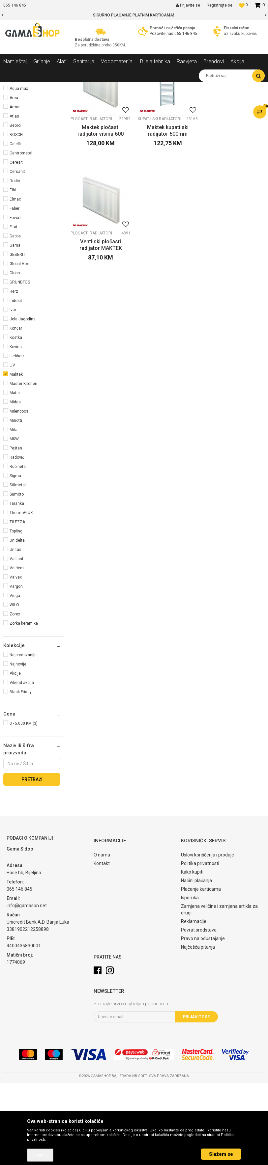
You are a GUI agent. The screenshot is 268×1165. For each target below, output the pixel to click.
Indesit (16, 382)
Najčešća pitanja (198, 1029)
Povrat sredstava (199, 1012)
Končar (16, 410)
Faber (14, 290)
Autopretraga (145, 99)
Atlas (14, 198)
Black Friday (21, 774)
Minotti (16, 502)
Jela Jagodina (23, 401)
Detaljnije (40, 1155)
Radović (17, 539)
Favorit (16, 299)
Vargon (16, 668)
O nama (102, 936)
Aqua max (19, 170)
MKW (14, 521)
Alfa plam (18, 161)
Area (14, 179)
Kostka (16, 419)
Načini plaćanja (196, 962)
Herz (14, 373)
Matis (15, 475)
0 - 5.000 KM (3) (24, 805)
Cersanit (17, 253)
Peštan (16, 530)
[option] (134, 15)
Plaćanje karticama (201, 971)
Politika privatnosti (200, 945)
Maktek (16, 456)
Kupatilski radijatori (159, 201)
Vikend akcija (22, 764)
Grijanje (14, 115)
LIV (12, 447)
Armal (15, 189)
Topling (16, 613)
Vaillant (16, 640)
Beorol (15, 207)
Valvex (16, 659)
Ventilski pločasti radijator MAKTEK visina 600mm (234, 212)
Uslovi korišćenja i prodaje (207, 936)
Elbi (13, 272)
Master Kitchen (23, 465)
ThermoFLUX (21, 594)
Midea (15, 484)
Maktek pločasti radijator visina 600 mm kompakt (100, 212)
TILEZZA (17, 604)
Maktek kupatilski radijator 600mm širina (167, 212)
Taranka (17, 585)
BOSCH (16, 216)
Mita (13, 511)
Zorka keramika (24, 705)
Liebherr (17, 438)
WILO (14, 687)
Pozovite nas (162, 33)
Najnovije (18, 746)
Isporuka (190, 979)
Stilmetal (18, 567)
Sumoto (17, 576)
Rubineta (18, 548)
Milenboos (19, 493)
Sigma (15, 557)
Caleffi (15, 226)
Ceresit (16, 244)
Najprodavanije (23, 737)
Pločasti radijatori (91, 201)
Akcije (15, 755)
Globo (15, 355)
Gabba (15, 318)
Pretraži (32, 861)
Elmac (15, 281)
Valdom (17, 650)
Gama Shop (13, 87)
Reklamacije (193, 1003)
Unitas (15, 631)
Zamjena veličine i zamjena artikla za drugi (219, 991)
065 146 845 (185, 33)
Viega (15, 677)
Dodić (15, 262)
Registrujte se (219, 5)
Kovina (16, 428)
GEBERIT (17, 336)
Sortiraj (174, 99)
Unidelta (17, 622)
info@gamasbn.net (27, 987)
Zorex (15, 696)
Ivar (13, 392)
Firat (13, 309)
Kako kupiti (192, 954)
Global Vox (19, 345)
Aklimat (16, 152)
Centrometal (21, 235)
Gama (15, 327)
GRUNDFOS (20, 364)
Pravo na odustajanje (203, 1020)
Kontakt (102, 945)
